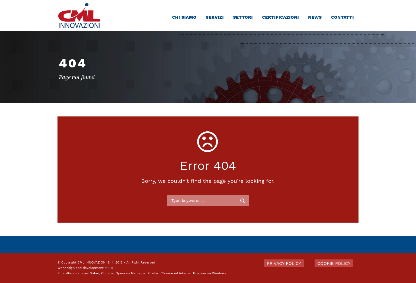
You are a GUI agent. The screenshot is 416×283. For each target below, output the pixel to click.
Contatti (342, 17)
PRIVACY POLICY (284, 263)
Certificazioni (280, 17)
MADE (109, 268)
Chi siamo (184, 17)
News (315, 17)
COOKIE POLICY (333, 263)
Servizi (215, 17)
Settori (243, 17)
